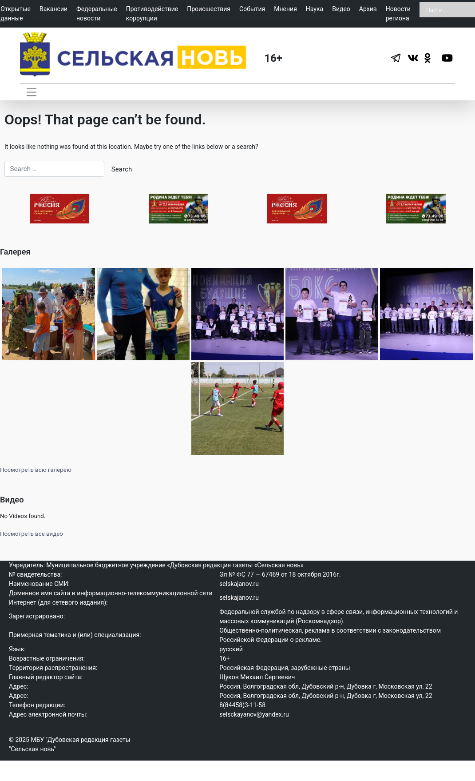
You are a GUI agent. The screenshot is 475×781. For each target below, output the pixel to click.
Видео (341, 8)
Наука (314, 8)
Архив (368, 8)
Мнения (285, 8)
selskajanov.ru (239, 592)
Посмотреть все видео (31, 542)
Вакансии (53, 8)
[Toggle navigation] (31, 92)
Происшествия (208, 8)
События (252, 8)
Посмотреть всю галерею (35, 478)
